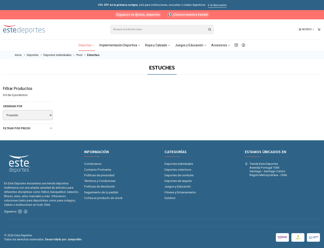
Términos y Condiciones (99, 181)
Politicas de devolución (99, 186)
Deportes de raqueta (178, 181)
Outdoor (170, 198)
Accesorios (221, 45)
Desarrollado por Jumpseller (63, 239)
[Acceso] (307, 29)
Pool (79, 55)
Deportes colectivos (177, 169)
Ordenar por (12, 106)
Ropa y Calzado (158, 45)
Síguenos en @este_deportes (138, 14)
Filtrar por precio (28, 128)
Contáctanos (92, 163)
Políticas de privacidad (99, 175)
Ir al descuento (217, 5)
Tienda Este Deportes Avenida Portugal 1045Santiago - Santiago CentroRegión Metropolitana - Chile (266, 169)
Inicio (18, 55)
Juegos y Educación (191, 45)
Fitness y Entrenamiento (180, 192)
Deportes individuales (57, 55)
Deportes (87, 45)
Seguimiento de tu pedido (101, 192)
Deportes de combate (179, 175)
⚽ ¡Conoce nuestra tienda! (188, 14)
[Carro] (319, 29)
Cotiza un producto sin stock (103, 198)
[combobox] (162, 29)
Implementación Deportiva (120, 45)
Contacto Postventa (97, 169)
